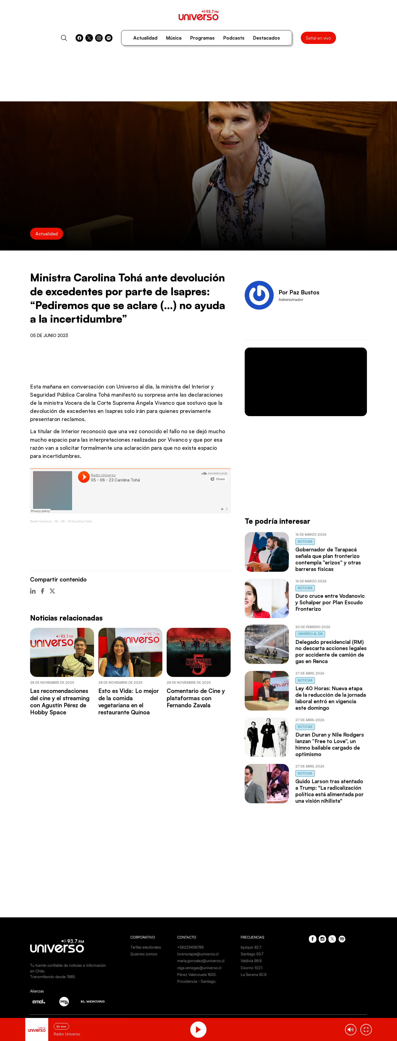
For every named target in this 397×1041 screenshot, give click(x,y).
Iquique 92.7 (251, 947)
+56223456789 (190, 947)
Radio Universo (41, 521)
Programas (202, 38)
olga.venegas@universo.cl (199, 967)
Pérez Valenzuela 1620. (197, 974)
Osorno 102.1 (251, 967)
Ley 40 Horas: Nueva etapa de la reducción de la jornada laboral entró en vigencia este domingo (330, 698)
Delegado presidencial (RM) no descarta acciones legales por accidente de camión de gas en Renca (331, 652)
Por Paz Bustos (299, 292)
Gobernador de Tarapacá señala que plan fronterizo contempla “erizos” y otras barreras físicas (328, 559)
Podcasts (233, 38)
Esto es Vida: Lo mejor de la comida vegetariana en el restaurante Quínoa (128, 701)
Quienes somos (143, 954)
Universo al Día (310, 634)
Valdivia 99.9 (251, 960)
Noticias (305, 542)
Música (174, 38)
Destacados (266, 38)
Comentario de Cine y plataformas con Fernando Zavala (196, 698)
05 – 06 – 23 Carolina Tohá (73, 521)
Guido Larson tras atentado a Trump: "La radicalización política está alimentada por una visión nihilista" (329, 791)
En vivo (61, 1026)
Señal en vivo (318, 38)
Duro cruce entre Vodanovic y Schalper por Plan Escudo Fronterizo (330, 602)
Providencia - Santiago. (196, 981)
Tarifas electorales (145, 947)
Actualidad (145, 38)
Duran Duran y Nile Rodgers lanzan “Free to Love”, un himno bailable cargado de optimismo (329, 744)
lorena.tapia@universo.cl (197, 954)
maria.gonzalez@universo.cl (200, 960)
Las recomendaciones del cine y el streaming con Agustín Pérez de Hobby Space (59, 701)
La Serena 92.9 (253, 974)
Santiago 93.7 (252, 954)
